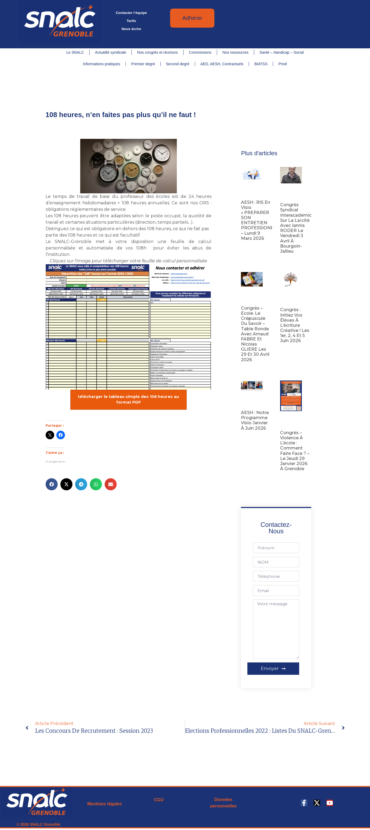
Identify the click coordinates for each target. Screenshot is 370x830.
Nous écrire (131, 29)
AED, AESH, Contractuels (221, 64)
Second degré (177, 64)
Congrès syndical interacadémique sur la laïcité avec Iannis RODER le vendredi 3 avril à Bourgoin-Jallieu (298, 228)
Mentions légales (104, 804)
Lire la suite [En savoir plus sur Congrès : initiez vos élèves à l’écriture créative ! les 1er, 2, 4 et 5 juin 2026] (289, 349)
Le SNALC (75, 52)
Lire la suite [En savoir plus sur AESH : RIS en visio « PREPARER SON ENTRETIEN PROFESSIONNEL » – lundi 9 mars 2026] (250, 247)
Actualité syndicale (110, 52)
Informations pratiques (101, 64)
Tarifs (131, 21)
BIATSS (261, 64)
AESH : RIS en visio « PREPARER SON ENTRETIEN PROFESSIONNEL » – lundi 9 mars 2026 (262, 220)
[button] (52, 484)
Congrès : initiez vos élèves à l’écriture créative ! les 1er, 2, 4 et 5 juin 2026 (294, 325)
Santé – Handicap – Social (281, 52)
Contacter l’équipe (131, 13)
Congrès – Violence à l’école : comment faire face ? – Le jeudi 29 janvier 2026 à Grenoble (294, 450)
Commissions (200, 52)
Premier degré (143, 64)
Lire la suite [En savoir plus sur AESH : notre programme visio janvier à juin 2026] (250, 436)
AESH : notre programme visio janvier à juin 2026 (255, 420)
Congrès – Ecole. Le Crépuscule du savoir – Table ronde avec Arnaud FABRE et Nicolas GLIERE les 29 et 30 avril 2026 (255, 334)
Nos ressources (235, 52)
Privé (283, 64)
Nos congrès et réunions (157, 52)
